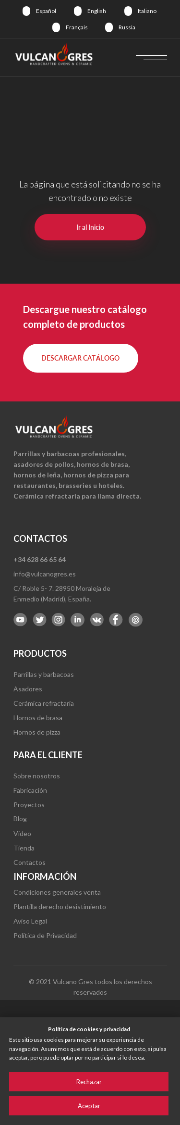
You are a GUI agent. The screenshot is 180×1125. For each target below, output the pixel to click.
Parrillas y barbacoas (43, 674)
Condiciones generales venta (57, 892)
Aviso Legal (30, 921)
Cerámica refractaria (43, 703)
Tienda (24, 848)
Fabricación (30, 790)
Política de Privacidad (45, 935)
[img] (26, 11)
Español (46, 10)
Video (22, 833)
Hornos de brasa (37, 717)
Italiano (147, 10)
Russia (127, 27)
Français (77, 27)
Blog (20, 818)
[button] (80, 358)
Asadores (27, 689)
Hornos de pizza (36, 732)
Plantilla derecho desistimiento (59, 906)
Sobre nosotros (36, 776)
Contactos (29, 862)
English (96, 10)
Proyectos (29, 804)
